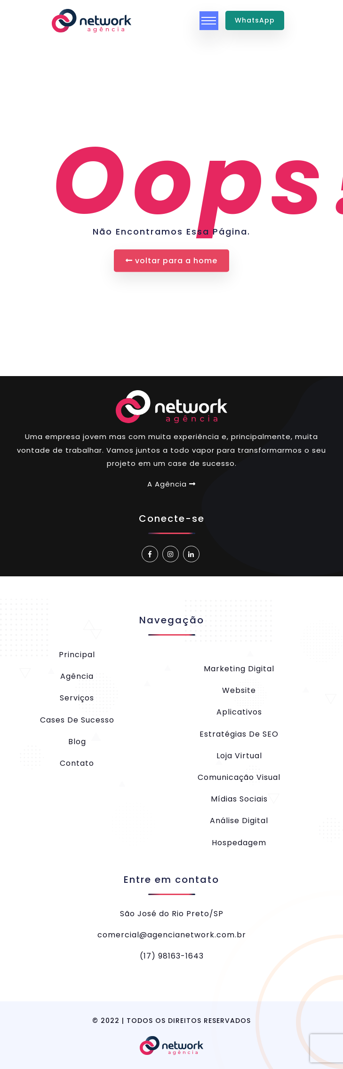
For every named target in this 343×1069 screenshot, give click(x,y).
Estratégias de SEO (239, 734)
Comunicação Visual (239, 777)
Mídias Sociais (239, 799)
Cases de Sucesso (77, 720)
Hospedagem (239, 842)
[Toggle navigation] (208, 20)
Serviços (77, 697)
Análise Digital (239, 820)
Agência (77, 676)
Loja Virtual (239, 755)
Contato (77, 763)
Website (239, 690)
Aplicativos (239, 712)
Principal (77, 654)
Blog (77, 741)
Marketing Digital (239, 668)
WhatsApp (255, 20)
